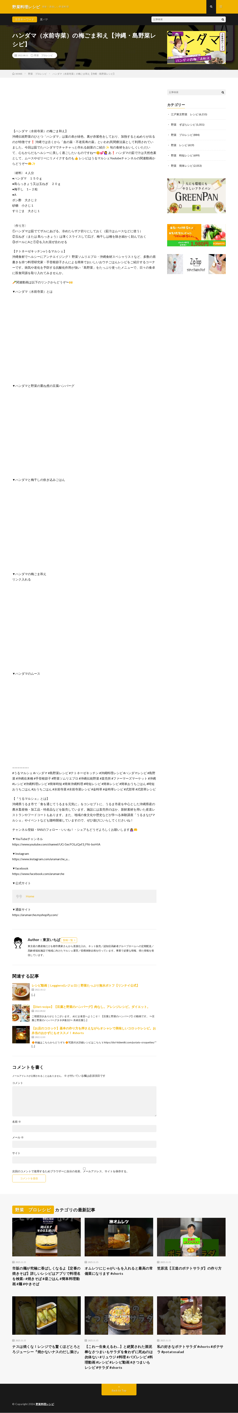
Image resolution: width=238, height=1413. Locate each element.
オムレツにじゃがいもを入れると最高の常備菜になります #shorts (119, 1271)
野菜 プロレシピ (43, 55)
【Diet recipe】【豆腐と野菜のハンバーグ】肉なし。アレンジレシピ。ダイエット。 (91, 1007)
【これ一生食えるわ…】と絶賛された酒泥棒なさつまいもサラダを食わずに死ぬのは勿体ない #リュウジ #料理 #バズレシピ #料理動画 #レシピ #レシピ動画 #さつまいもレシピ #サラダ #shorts (119, 1357)
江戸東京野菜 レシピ (184, 114)
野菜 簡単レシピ (182, 164)
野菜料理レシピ (45, 1404)
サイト (16, 1153)
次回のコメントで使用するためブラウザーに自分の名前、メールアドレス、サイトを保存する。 (70, 1171)
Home (30, 896)
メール (18, 1137)
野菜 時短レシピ (182, 154)
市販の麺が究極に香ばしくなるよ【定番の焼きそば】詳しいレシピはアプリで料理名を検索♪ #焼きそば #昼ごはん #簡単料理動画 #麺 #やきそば (46, 1276)
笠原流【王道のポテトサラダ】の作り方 (189, 1268)
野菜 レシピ (179, 144)
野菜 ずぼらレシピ (183, 124)
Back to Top (119, 1390)
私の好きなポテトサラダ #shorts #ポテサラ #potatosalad (190, 1349)
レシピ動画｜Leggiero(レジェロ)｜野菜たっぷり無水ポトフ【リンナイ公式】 (86, 985)
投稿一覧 (68, 940)
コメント (17, 1083)
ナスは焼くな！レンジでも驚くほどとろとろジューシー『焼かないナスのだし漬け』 (46, 1349)
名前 (16, 1122)
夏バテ (44, 19)
